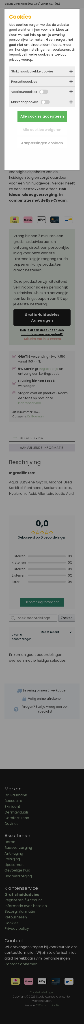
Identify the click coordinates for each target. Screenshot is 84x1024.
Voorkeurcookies (29, 92)
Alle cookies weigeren (42, 129)
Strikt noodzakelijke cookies (32, 71)
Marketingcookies (30, 102)
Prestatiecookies (24, 81)
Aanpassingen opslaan (42, 143)
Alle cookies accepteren (42, 116)
